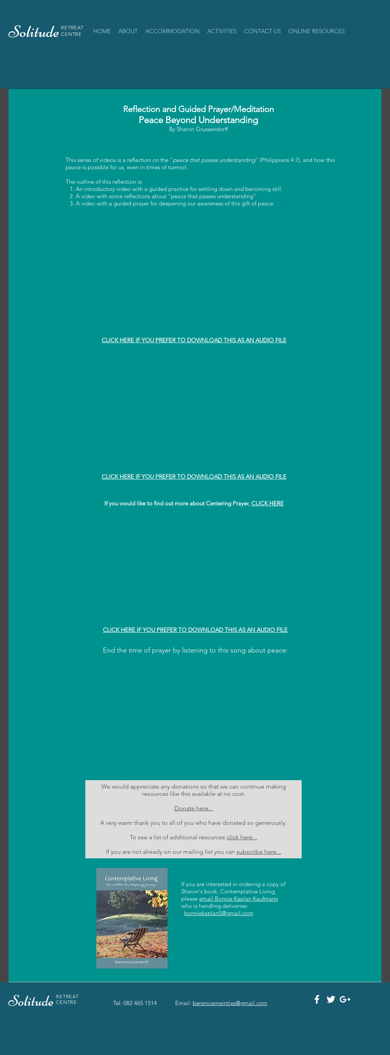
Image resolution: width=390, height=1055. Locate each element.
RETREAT (72, 27)
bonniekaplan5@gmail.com (218, 913)
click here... (242, 837)
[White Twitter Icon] (331, 999)
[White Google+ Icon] (345, 999)
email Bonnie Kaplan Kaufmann (238, 898)
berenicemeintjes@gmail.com (230, 1003)
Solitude (32, 1001)
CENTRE (71, 34)
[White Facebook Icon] (317, 999)
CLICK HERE (267, 503)
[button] (172, 31)
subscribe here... (259, 851)
